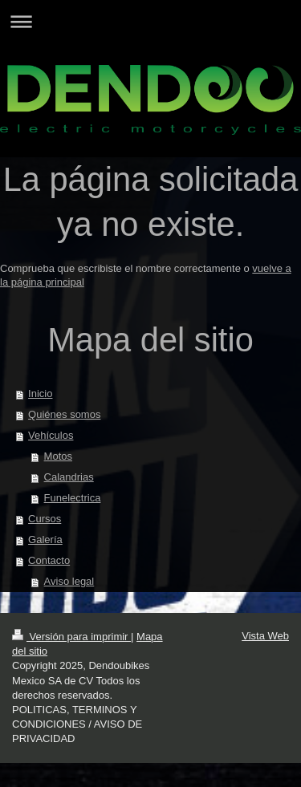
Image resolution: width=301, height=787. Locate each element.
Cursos (44, 519)
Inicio (40, 393)
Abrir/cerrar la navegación (150, 21)
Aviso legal (69, 581)
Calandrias (69, 477)
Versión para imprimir (71, 637)
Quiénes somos (64, 414)
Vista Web (265, 636)
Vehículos (50, 435)
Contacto (49, 560)
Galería (45, 539)
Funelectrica (72, 498)
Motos (58, 456)
